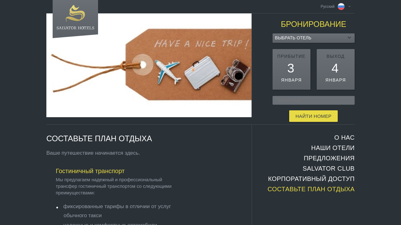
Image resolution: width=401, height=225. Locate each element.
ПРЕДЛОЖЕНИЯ (329, 158)
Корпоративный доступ (311, 178)
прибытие (291, 56)
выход (336, 56)
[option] (149, 65)
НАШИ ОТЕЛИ (333, 147)
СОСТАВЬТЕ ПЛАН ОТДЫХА (311, 189)
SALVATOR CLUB (329, 168)
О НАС (344, 137)
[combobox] (314, 38)
